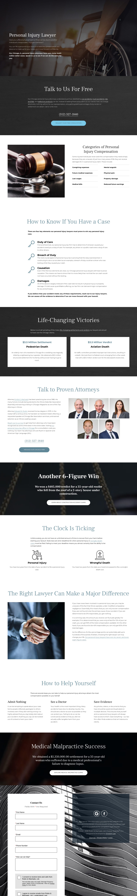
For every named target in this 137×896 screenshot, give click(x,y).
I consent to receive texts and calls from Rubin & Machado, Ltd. (38, 881)
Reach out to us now (15, 423)
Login (110, 838)
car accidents (87, 99)
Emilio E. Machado (21, 399)
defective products (45, 101)
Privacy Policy (102, 838)
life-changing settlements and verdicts (75, 330)
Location (100, 7)
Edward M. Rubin (20, 411)
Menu (124, 7)
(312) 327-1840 (68, 114)
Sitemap (92, 838)
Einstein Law (111, 834)
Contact (112, 7)
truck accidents (98, 99)
